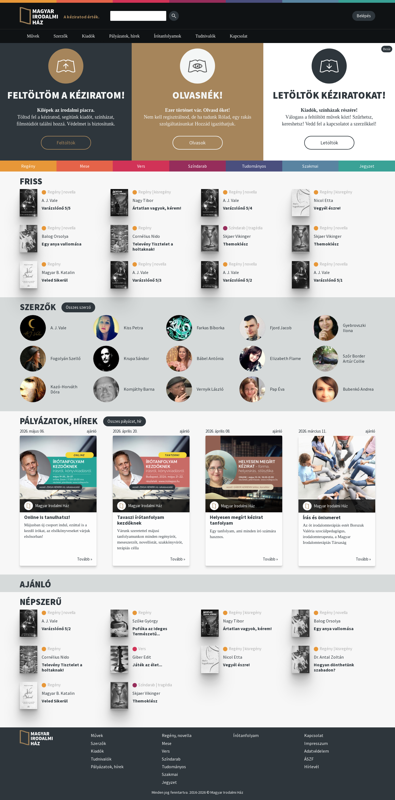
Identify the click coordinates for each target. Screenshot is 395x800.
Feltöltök (66, 142)
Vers (166, 751)
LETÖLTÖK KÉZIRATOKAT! (329, 95)
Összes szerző (78, 307)
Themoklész (235, 243)
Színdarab (171, 759)
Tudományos (174, 766)
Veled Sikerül (55, 280)
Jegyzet (169, 782)
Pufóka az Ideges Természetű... (149, 631)
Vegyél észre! (327, 207)
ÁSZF (309, 759)
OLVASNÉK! (197, 95)
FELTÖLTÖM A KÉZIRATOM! (66, 95)
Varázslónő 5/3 (146, 280)
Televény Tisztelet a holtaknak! (152, 246)
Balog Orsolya (55, 236)
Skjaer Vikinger (237, 236)
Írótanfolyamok (167, 36)
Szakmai (170, 774)
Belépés (364, 15)
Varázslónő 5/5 (56, 207)
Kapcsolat (238, 36)
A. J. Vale (50, 200)
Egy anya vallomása (61, 243)
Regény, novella (176, 735)
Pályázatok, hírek (124, 36)
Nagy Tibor (142, 200)
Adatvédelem (316, 751)
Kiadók (88, 36)
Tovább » (84, 559)
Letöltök (329, 142)
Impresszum (316, 743)
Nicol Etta (323, 200)
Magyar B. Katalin (58, 272)
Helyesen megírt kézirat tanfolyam (236, 520)
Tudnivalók (206, 36)
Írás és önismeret (322, 517)
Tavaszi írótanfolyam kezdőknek (140, 520)
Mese (166, 743)
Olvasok (197, 142)
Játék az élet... (147, 664)
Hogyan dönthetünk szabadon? (334, 667)
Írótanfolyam (246, 735)
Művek (33, 36)
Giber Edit (141, 657)
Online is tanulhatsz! (47, 517)
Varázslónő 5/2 (237, 280)
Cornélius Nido (146, 236)
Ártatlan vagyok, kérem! (156, 207)
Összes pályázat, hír (125, 421)
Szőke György (145, 620)
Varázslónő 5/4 (237, 207)
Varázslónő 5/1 (328, 280)
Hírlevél (311, 766)
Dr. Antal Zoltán (329, 657)
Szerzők (60, 36)
